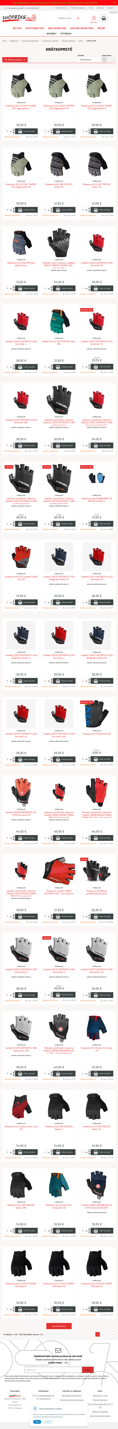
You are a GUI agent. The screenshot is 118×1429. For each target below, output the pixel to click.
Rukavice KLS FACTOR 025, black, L (59, 1127)
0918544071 (45, 1398)
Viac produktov (59, 1326)
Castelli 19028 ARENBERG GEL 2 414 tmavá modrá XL (96, 1206)
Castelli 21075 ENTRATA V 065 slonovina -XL (97, 970)
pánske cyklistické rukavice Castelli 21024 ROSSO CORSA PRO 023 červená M (59, 815)
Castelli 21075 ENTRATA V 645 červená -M (97, 264)
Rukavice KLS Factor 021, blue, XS (97, 1049)
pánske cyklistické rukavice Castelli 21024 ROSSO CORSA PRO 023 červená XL (21, 893)
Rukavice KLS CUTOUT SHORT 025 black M (58, 1285)
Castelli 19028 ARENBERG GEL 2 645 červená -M (21, 813)
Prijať (37, 1422)
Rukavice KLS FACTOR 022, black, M (59, 185)
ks (11, 131)
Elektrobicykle (35, 28)
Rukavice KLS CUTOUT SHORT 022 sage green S (96, 107)
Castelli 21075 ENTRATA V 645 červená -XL (97, 342)
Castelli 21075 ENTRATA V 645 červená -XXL (21, 421)
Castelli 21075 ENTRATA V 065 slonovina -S (21, 970)
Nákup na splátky (100, 1411)
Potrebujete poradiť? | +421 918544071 (23, 8)
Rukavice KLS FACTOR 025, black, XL (97, 1127)
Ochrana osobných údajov (72, 1400)
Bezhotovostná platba (100, 1416)
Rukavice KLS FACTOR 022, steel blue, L (21, 264)
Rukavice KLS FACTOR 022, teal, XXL (59, 342)
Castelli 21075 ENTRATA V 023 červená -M (97, 578)
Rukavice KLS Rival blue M (97, 733)
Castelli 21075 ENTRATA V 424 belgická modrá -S (59, 578)
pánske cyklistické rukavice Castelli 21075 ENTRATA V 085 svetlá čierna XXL (59, 501)
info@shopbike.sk (46, 1395)
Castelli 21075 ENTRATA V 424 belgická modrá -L (21, 656)
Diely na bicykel (57, 28)
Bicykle (17, 28)
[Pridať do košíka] (26, 131)
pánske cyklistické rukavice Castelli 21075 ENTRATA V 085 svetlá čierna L (59, 422)
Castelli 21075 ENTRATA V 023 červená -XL (21, 735)
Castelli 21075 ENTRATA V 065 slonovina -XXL (21, 1049)
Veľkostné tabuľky (78, 8)
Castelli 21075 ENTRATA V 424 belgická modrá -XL (97, 656)
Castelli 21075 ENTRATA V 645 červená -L (21, 342)
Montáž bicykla (100, 1400)
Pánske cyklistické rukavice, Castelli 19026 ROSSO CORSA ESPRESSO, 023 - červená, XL (97, 815)
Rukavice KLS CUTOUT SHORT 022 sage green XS (21, 185)
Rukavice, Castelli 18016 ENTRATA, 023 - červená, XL (59, 892)
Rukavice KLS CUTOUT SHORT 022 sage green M (58, 107)
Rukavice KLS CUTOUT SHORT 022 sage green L (21, 107)
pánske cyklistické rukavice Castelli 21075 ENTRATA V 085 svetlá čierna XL (21, 501)
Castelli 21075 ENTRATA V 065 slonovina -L (59, 970)
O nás (91, 8)
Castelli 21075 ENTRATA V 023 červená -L (59, 656)
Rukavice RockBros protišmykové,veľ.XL (96, 892)
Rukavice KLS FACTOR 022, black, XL (97, 185)
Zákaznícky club (100, 1395)
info (66, 1362)
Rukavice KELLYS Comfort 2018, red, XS (21, 578)
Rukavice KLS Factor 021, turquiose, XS (59, 1206)
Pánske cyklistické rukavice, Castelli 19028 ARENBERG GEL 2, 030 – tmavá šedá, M (59, 1050)
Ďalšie (111, 8)
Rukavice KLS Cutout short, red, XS (21, 1127)
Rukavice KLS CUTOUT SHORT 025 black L (21, 1285)
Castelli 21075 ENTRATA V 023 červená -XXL (59, 735)
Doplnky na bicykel (82, 28)
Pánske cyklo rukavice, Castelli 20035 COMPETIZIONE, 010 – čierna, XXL (59, 265)
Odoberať (87, 1370)
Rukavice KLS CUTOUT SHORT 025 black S (96, 1285)
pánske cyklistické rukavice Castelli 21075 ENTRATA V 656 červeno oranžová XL (96, 422)
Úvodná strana (61, 8)
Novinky (52, 33)
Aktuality (100, 8)
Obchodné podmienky (72, 1395)
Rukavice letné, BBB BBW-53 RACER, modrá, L (97, 499)
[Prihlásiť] (93, 19)
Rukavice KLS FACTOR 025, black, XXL (21, 1206)
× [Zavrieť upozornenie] (114, 3)
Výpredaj (65, 33)
